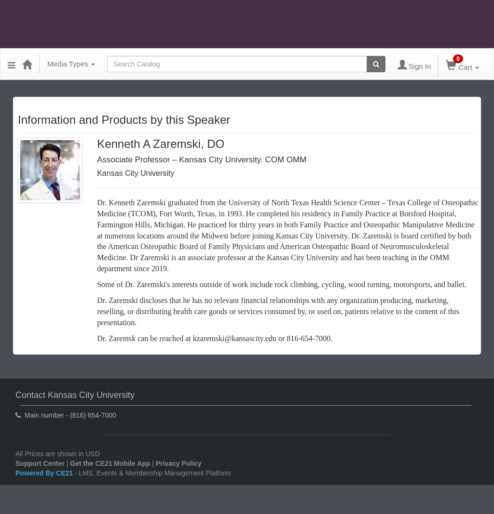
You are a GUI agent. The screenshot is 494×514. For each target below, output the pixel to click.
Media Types (71, 64)
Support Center (40, 463)
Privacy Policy (179, 463)
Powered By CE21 (45, 473)
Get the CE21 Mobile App (110, 463)
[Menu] (11, 64)
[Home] (27, 64)
